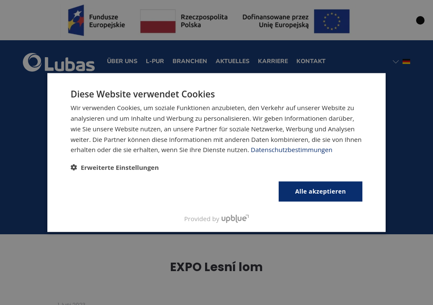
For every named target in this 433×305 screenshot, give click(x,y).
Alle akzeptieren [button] (320, 191)
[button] (115, 167)
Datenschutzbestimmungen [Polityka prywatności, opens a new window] (291, 149)
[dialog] (216, 152)
